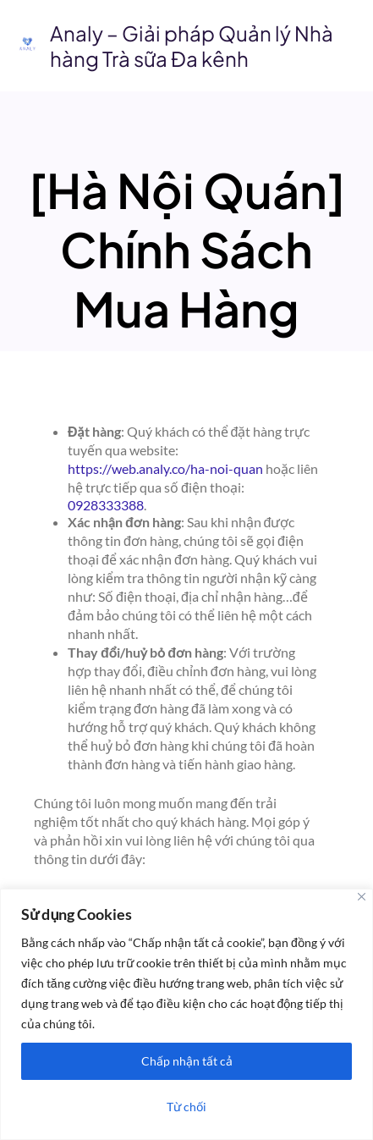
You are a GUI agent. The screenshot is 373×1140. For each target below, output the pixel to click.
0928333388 (106, 505)
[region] (186, 1014)
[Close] (361, 896)
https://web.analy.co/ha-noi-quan (165, 468)
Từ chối (186, 1106)
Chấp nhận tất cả (187, 1061)
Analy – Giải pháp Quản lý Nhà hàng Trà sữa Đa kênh (191, 45)
